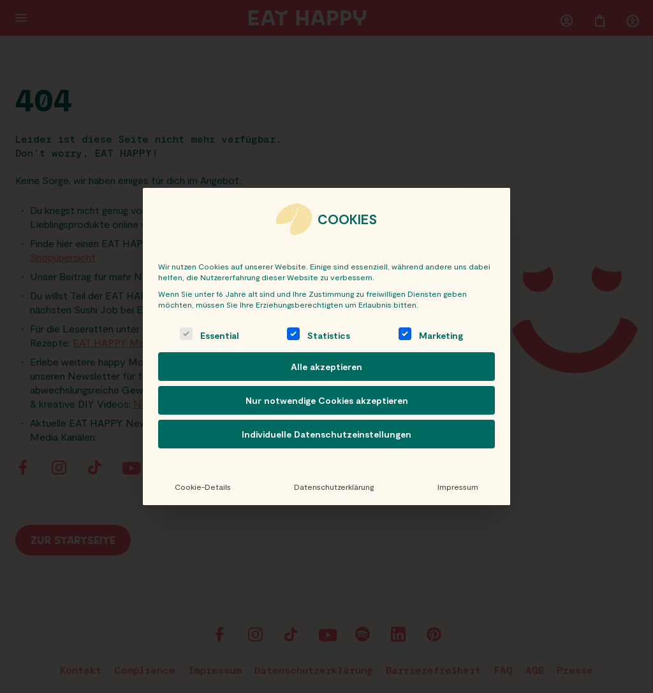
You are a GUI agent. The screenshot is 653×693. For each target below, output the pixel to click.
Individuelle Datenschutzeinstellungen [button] (326, 434)
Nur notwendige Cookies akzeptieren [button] (327, 400)
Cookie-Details (203, 486)
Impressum (457, 486)
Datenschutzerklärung (334, 486)
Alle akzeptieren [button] (326, 366)
